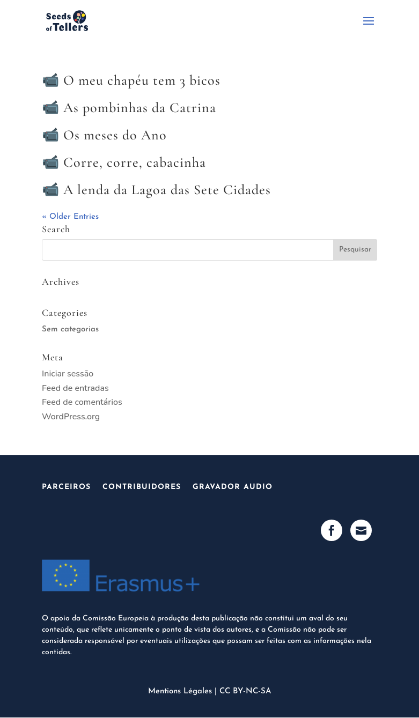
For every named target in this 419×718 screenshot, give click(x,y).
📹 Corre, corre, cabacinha (124, 162)
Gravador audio (233, 487)
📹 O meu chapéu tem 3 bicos (131, 80)
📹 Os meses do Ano (104, 135)
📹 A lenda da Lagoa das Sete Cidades (156, 189)
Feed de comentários (82, 402)
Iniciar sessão (67, 374)
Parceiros (66, 487)
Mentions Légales (180, 691)
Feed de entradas (75, 388)
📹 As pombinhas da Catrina (129, 107)
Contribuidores (141, 487)
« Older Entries (70, 217)
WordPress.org (71, 417)
